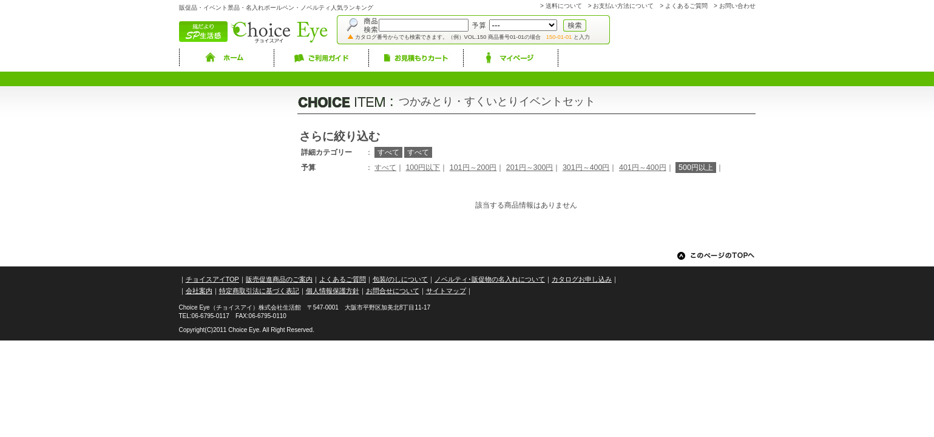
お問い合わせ (737, 5)
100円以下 (422, 167)
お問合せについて (392, 290)
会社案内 (199, 290)
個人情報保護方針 (332, 290)
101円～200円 (473, 167)
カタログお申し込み (582, 279)
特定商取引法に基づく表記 (259, 290)
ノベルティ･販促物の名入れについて (490, 279)
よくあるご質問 (686, 5)
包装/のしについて (400, 279)
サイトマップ (446, 290)
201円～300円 (529, 167)
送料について (564, 5)
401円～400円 (642, 167)
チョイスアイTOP (212, 279)
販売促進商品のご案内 (279, 279)
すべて (385, 167)
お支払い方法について (623, 5)
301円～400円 (586, 167)
